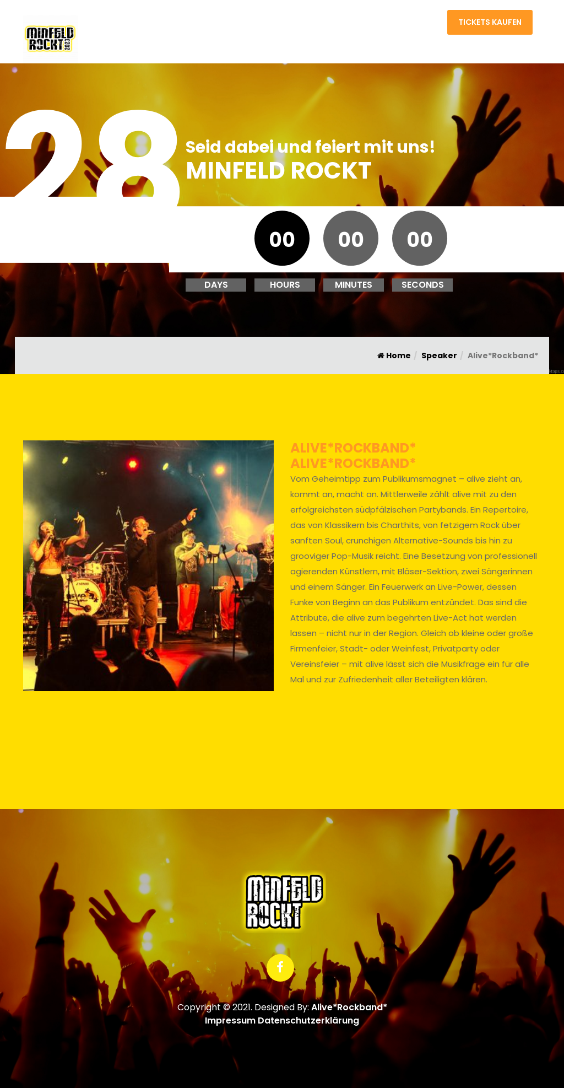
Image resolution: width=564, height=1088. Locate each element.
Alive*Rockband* (349, 1007)
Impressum (230, 1020)
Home (379, 24)
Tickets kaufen (490, 22)
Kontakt (420, 24)
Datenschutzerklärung (308, 1020)
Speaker (439, 355)
